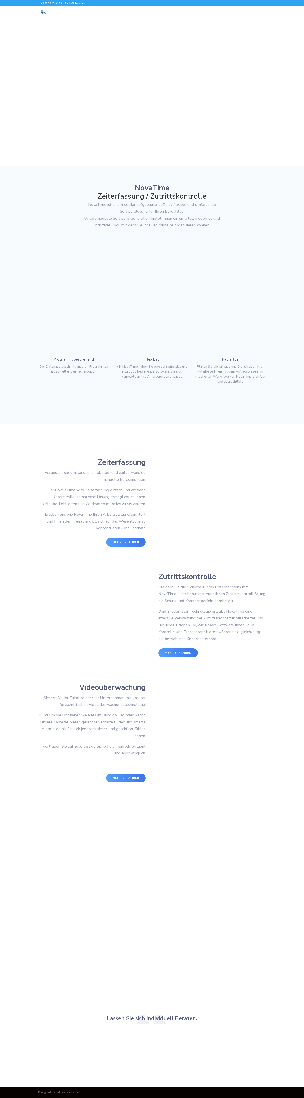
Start (115, 11)
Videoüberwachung (196, 11)
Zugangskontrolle (164, 11)
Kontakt (222, 11)
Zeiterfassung (134, 11)
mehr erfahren (126, 542)
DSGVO (261, 11)
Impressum (242, 11)
